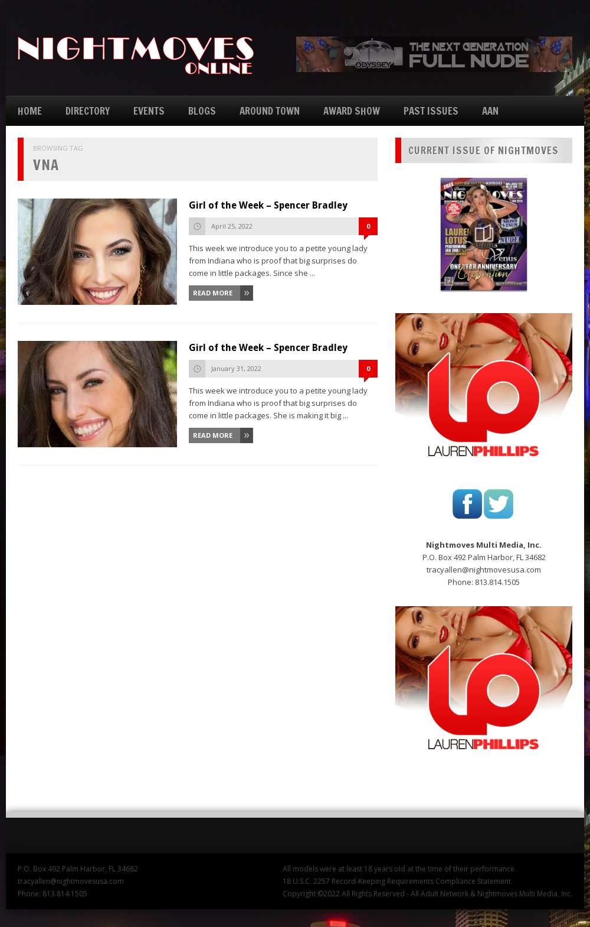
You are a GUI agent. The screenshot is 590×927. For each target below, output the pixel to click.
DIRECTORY (87, 110)
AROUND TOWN (270, 110)
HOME (30, 110)
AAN (490, 110)
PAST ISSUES (431, 110)
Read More (212, 292)
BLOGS (202, 110)
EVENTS (149, 110)
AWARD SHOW (351, 110)
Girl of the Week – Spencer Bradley (268, 205)
